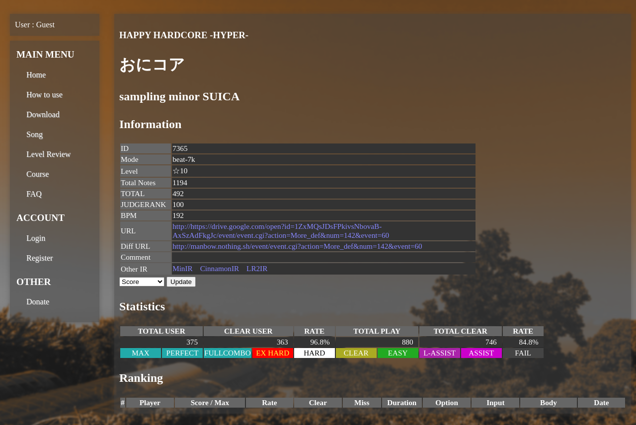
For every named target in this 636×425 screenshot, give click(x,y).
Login (35, 238)
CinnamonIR (219, 268)
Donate (37, 301)
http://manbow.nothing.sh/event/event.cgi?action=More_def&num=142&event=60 (297, 246)
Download (43, 114)
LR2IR (256, 268)
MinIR (182, 268)
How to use (44, 94)
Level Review (48, 154)
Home (36, 75)
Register (39, 258)
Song (34, 134)
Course (37, 174)
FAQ (34, 194)
